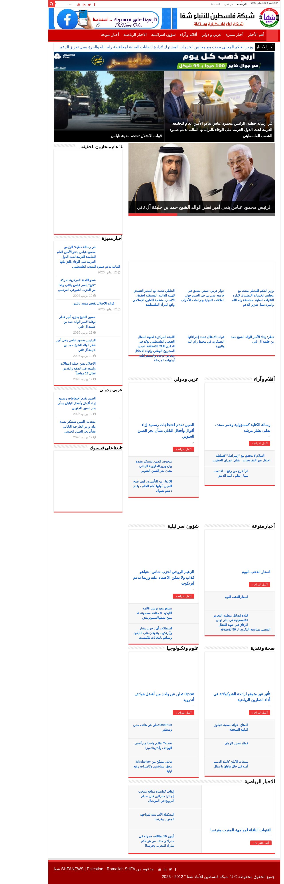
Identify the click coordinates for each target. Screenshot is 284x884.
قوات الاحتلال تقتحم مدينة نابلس (71, 303)
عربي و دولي (189, 35)
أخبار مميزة (212, 35)
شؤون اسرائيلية (141, 35)
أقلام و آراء (166, 35)
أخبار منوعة (88, 35)
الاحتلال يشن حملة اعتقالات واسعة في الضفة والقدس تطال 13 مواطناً (56, 368)
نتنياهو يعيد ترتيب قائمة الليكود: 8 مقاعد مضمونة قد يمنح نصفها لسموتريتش (132, 613)
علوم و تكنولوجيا (160, 648)
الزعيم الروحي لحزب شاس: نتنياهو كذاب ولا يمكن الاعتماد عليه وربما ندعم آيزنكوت (141, 577)
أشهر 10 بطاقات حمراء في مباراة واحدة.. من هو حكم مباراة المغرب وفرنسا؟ (134, 841)
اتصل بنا (193, 4)
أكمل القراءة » (161, 449)
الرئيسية (219, 4)
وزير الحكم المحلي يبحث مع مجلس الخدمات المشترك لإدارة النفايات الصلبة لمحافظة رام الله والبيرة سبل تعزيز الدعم (134, 47)
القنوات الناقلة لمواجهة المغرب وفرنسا (218, 830)
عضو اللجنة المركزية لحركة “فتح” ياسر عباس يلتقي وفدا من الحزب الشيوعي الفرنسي (55, 285)
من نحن (206, 4)
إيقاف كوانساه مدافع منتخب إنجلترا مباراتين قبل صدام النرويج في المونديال (134, 796)
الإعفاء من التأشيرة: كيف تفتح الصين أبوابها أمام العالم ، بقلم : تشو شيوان (130, 486)
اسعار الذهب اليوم (233, 572)
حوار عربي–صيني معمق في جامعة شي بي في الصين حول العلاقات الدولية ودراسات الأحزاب (180, 295)
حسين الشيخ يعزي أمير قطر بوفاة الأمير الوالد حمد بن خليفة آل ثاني (55, 321)
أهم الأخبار (234, 35)
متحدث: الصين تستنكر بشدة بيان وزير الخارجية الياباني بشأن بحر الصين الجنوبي (132, 466)
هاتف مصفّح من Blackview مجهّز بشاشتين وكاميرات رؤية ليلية (130, 766)
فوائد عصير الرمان (214, 743)
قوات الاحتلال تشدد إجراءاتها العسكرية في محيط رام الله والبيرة (184, 341)
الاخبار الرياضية (112, 35)
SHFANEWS (50, 869)
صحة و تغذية (240, 648)
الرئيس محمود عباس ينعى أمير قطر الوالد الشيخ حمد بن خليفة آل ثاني (182, 207)
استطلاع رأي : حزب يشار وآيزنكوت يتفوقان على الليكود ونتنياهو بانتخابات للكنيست (131, 633)
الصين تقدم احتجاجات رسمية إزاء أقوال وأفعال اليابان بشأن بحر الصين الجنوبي (143, 431)
